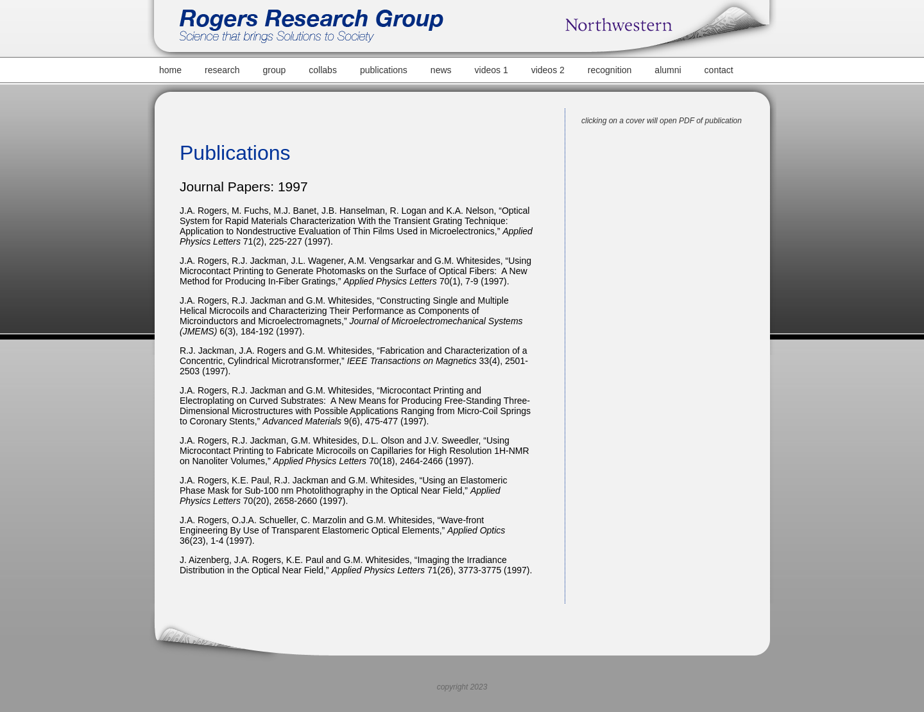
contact (719, 70)
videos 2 (548, 70)
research (222, 70)
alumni (667, 70)
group (274, 70)
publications (383, 70)
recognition (610, 70)
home (170, 70)
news (441, 70)
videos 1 (491, 70)
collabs (323, 70)
